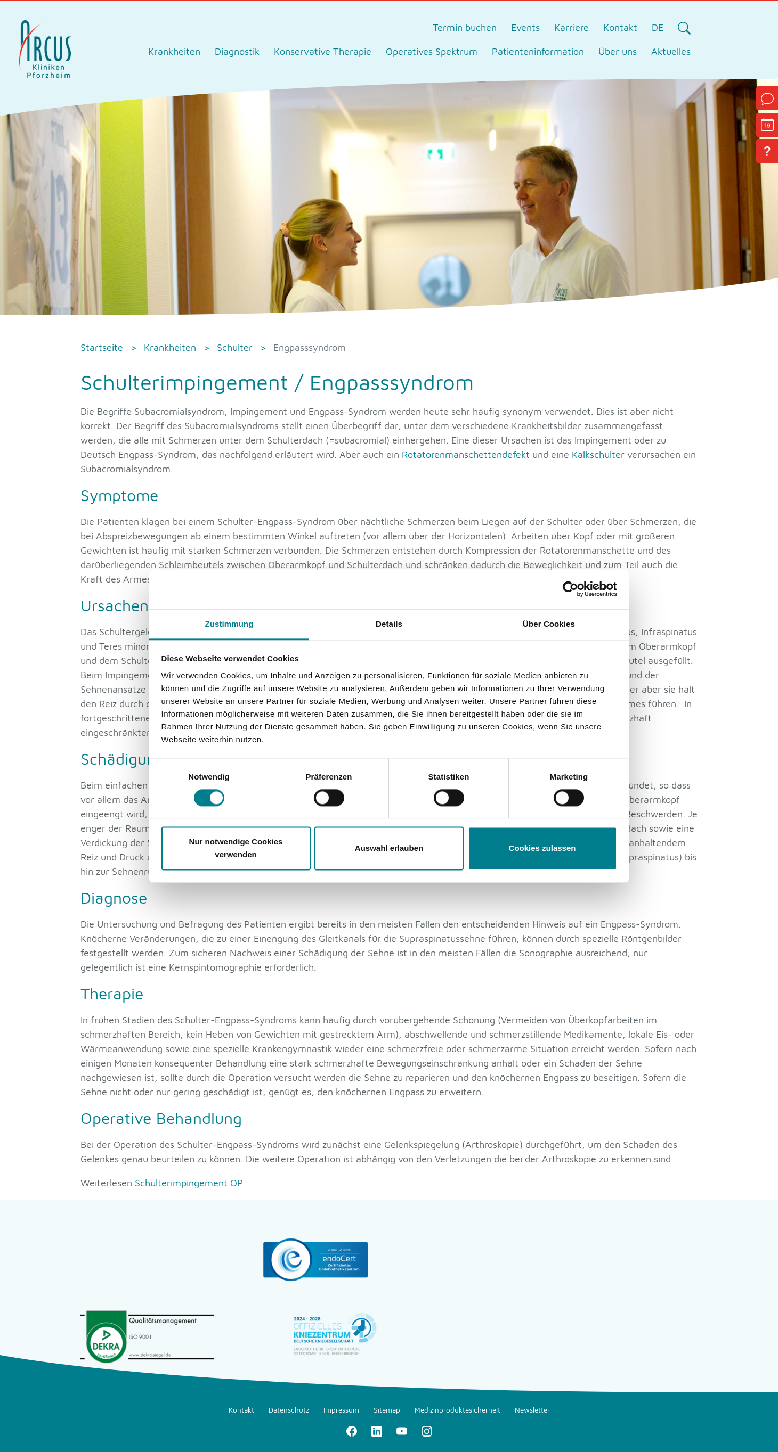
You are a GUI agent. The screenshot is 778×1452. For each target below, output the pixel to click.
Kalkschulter (598, 454)
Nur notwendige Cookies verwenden (236, 848)
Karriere (571, 27)
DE (657, 27)
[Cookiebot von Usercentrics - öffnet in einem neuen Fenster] (570, 589)
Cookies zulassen (542, 848)
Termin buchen (465, 27)
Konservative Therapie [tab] (322, 51)
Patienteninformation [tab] (538, 51)
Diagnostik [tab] (237, 51)
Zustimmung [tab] (229, 623)
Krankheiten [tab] (174, 51)
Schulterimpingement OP (189, 1182)
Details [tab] (389, 623)
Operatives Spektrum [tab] (431, 51)
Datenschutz (289, 1410)
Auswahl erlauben (389, 848)
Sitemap (387, 1410)
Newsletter (532, 1410)
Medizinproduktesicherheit (457, 1410)
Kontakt (620, 27)
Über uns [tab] (617, 51)
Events (525, 27)
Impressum (341, 1410)
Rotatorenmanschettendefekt (466, 454)
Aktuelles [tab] (671, 51)
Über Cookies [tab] (549, 623)
